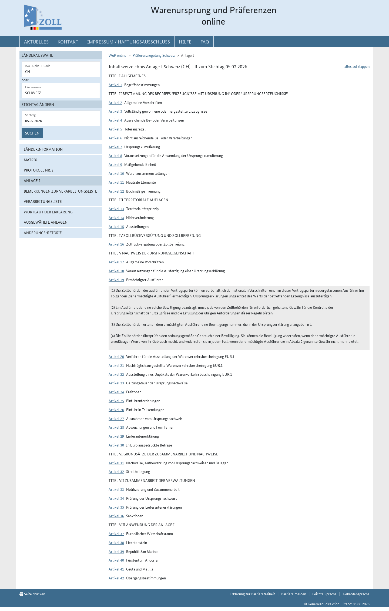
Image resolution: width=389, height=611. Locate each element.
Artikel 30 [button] (116, 445)
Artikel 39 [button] (116, 551)
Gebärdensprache (356, 593)
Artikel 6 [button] (115, 137)
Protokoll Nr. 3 (38, 170)
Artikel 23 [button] (116, 382)
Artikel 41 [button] (116, 569)
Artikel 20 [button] (116, 356)
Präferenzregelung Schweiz (154, 55)
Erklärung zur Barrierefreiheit (252, 593)
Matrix (30, 159)
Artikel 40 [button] (116, 560)
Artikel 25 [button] (116, 400)
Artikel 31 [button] (116, 462)
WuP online (117, 55)
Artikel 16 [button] (116, 244)
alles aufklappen (357, 66)
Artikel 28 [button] (116, 427)
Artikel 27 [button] (116, 418)
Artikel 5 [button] (115, 129)
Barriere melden (293, 593)
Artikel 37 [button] (116, 533)
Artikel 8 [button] (115, 155)
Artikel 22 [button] (116, 374)
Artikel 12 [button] (116, 191)
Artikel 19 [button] (116, 279)
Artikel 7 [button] (115, 146)
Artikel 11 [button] (116, 182)
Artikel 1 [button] (115, 84)
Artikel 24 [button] (116, 391)
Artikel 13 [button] (116, 208)
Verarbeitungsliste (43, 201)
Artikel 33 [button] (116, 489)
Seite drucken (32, 593)
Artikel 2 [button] (115, 102)
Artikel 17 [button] (116, 261)
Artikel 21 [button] (116, 365)
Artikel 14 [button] (116, 217)
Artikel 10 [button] (116, 173)
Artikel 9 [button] (115, 164)
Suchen (32, 133)
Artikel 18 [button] (116, 270)
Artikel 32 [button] (116, 471)
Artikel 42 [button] (116, 577)
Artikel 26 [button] (116, 409)
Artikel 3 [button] (115, 111)
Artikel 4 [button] (115, 120)
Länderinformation (43, 149)
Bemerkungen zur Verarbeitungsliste (60, 191)
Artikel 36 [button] (116, 515)
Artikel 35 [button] (116, 507)
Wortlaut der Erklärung (48, 211)
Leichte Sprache (324, 593)
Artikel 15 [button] (116, 226)
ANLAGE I (32, 180)
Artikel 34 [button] (116, 498)
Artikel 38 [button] (116, 542)
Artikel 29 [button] (116, 436)
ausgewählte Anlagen (46, 222)
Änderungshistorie (43, 232)
